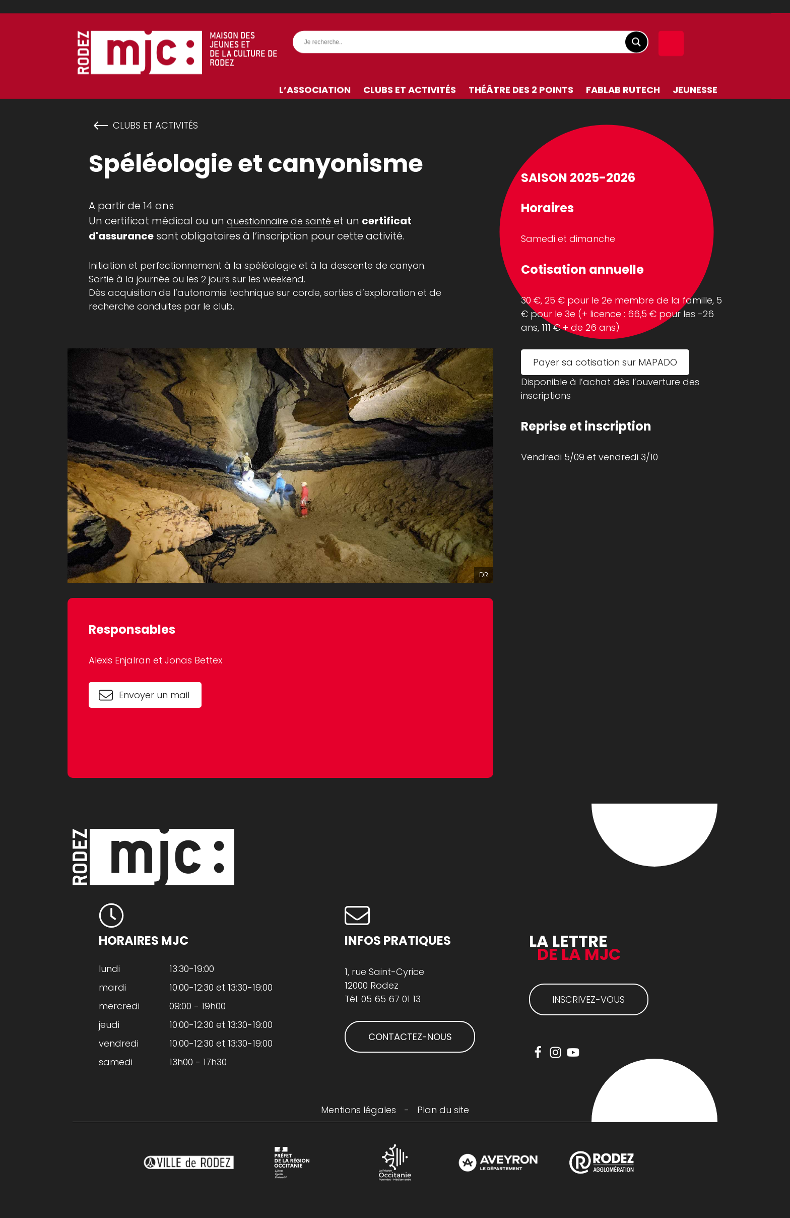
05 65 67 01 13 (391, 999)
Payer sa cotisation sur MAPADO (605, 362)
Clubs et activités (409, 76)
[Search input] (473, 29)
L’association (315, 76)
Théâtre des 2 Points (521, 76)
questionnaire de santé (280, 221)
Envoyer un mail (154, 695)
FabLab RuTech (623, 76)
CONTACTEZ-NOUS (410, 1036)
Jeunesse (695, 76)
